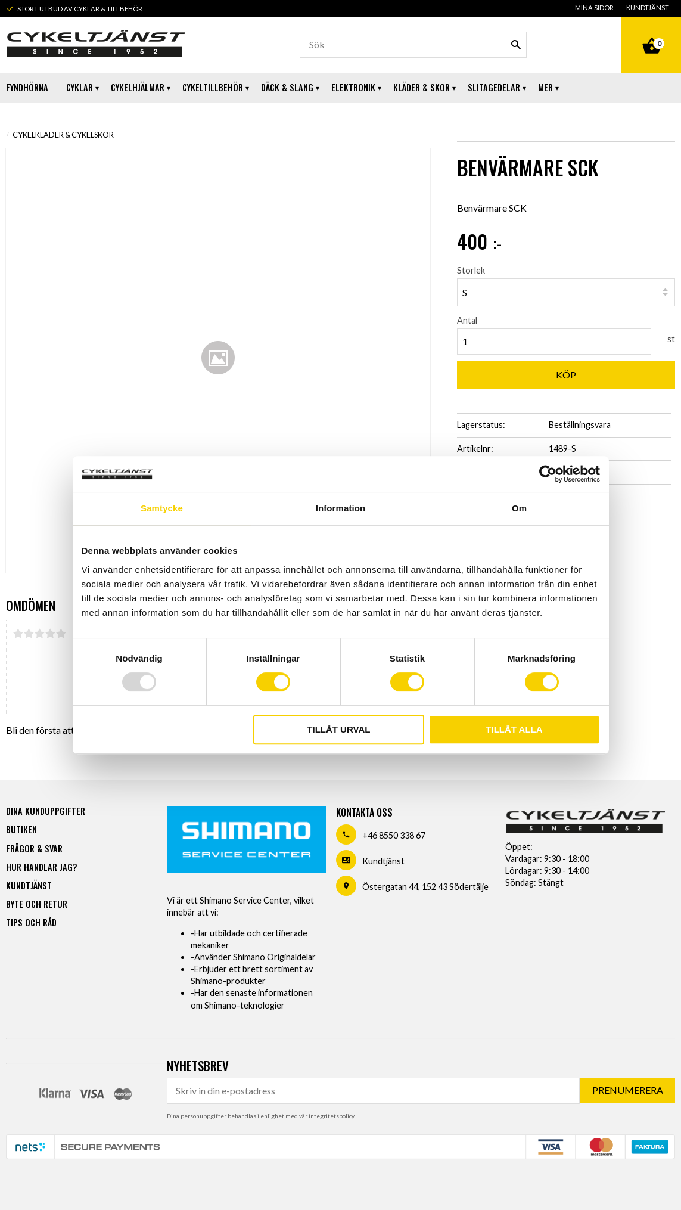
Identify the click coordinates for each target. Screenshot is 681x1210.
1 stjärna (18, 633)
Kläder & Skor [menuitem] (421, 87)
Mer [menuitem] (545, 87)
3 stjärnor (39, 633)
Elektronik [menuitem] (353, 87)
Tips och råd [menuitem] (31, 922)
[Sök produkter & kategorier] (413, 45)
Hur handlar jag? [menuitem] (41, 866)
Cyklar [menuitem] (79, 87)
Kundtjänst (383, 860)
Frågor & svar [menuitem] (34, 848)
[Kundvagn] (651, 32)
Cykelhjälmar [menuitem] (137, 87)
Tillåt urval (338, 729)
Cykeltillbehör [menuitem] (212, 87)
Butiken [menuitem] (21, 829)
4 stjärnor (50, 633)
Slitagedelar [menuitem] (494, 87)
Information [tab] (341, 508)
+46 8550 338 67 (393, 835)
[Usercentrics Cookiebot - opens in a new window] (548, 474)
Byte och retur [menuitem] (36, 903)
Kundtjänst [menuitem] (647, 7)
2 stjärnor (28, 633)
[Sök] (516, 45)
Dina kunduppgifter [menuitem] (45, 810)
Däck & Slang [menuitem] (287, 87)
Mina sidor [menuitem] (594, 7)
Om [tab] (519, 508)
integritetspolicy (331, 1115)
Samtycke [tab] (162, 508)
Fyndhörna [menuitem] (27, 87)
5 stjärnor (60, 633)
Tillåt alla (514, 729)
